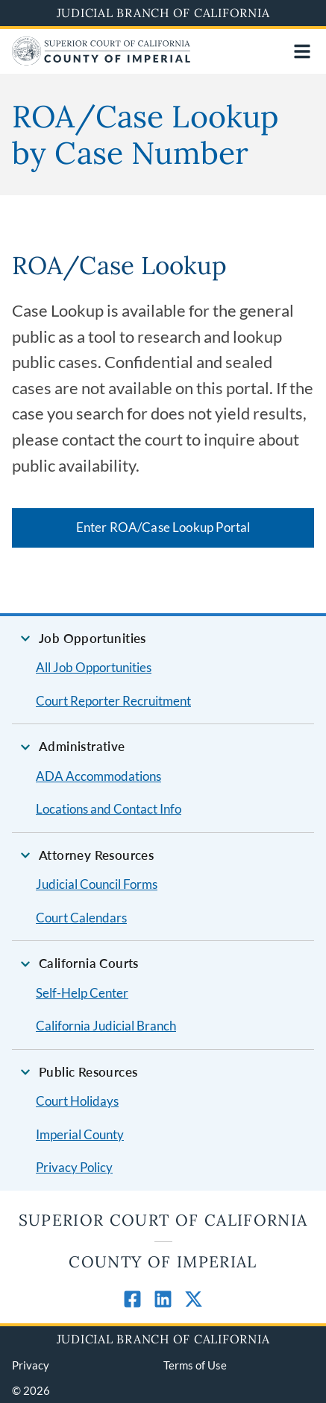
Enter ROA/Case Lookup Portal (163, 527)
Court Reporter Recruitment (113, 701)
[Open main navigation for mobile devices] (302, 51)
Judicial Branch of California (163, 12)
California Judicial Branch (106, 1025)
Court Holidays (77, 1101)
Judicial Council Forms (96, 884)
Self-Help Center (82, 993)
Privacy (30, 1365)
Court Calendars (81, 917)
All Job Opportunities (93, 667)
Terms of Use (195, 1365)
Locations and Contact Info (108, 809)
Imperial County (80, 1134)
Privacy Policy (74, 1167)
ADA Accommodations (98, 776)
